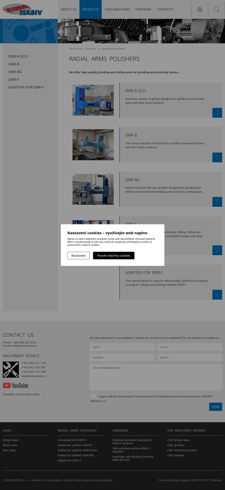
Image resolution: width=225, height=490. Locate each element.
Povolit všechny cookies (113, 255)
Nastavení (79, 255)
